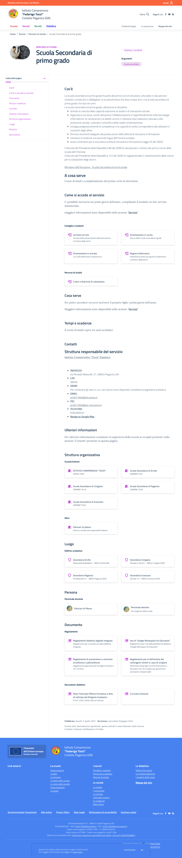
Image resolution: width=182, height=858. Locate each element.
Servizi (22, 34)
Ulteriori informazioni (19, 114)
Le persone (55, 777)
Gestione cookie (128, 812)
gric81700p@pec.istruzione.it (86, 405)
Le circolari (98, 794)
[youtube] (169, 14)
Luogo (12, 124)
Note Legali (79, 812)
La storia (54, 791)
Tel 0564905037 (62, 826)
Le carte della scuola (60, 784)
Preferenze (130, 850)
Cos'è (11, 87)
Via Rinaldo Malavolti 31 (78, 823)
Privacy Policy (63, 812)
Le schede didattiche (145, 774)
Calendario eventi (101, 797)
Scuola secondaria (131, 64)
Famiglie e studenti (102, 770)
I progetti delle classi (145, 777)
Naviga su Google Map (82, 417)
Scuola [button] (13, 26)
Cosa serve (14, 98)
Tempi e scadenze (17, 103)
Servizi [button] (26, 26)
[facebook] (165, 14)
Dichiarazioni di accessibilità (103, 812)
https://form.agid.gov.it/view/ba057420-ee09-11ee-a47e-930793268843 (103, 835)
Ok (142, 850)
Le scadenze (99, 801)
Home (13, 34)
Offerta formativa (144, 770)
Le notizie (97, 787)
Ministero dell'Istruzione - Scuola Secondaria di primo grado (96, 167)
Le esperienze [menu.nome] (147, 26)
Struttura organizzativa (20, 119)
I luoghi (53, 774)
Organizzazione (57, 787)
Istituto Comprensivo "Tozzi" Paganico (87, 357)
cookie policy (78, 852)
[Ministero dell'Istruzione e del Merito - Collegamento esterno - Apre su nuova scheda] (23, 2)
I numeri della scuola (60, 780)
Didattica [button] (51, 26)
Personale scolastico (102, 774)
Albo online (98, 804)
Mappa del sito (165, 26)
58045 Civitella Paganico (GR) (102, 823)
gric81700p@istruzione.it (83, 397)
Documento (14, 134)
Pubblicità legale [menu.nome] (129, 26)
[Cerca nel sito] (144, 14)
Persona (13, 129)
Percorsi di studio (37, 34)
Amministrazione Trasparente (22, 812)
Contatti (13, 108)
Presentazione (57, 770)
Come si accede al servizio (21, 93)
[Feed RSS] (173, 14)
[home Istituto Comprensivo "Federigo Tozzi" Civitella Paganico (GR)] (29, 14)
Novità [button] (38, 26)
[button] (27, 78)
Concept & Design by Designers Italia (141, 843)
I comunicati (98, 790)
